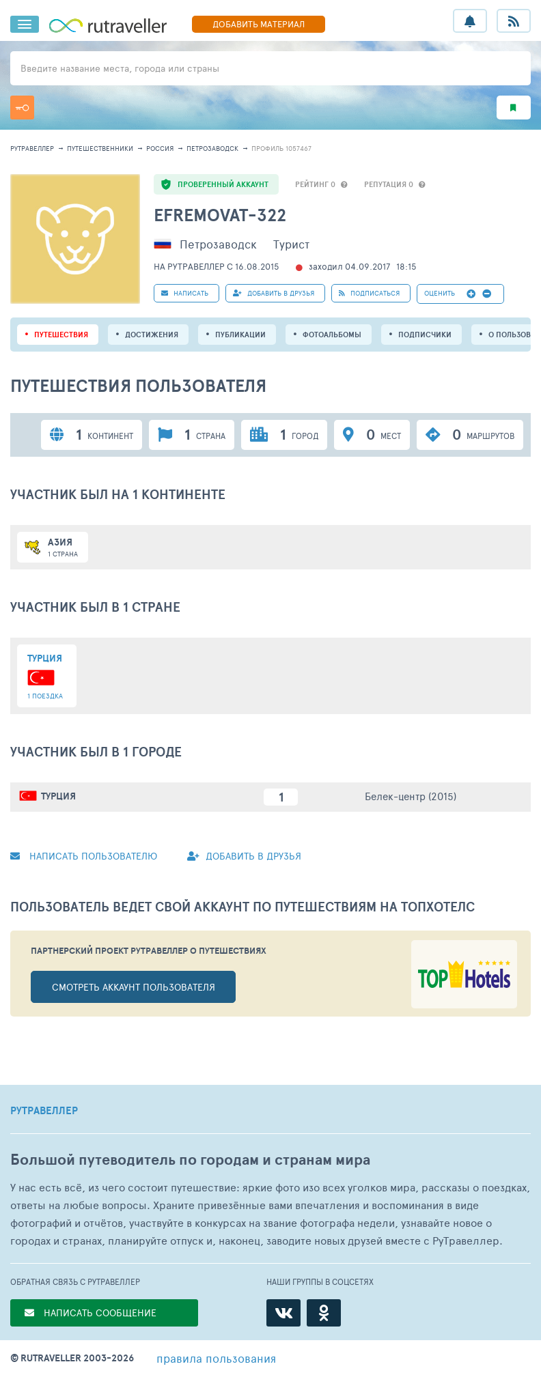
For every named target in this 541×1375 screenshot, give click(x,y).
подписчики (425, 334)
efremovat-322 (220, 214)
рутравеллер (32, 148)
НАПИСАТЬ (184, 293)
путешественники (100, 148)
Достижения (151, 334)
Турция (58, 796)
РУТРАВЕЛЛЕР (44, 1110)
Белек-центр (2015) (410, 796)
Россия (160, 148)
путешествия (61, 334)
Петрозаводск (212, 148)
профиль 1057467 (281, 148)
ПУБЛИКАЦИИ (240, 334)
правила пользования (216, 1358)
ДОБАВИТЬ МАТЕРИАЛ (258, 24)
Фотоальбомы (332, 334)
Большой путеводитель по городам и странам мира (190, 1159)
